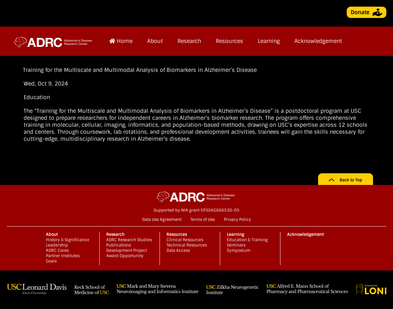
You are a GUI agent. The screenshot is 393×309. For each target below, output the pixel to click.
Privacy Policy (237, 219)
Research (189, 41)
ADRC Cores (57, 250)
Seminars (236, 245)
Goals (51, 261)
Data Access (178, 250)
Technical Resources (187, 245)
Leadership (57, 245)
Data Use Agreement (162, 219)
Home (121, 41)
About (155, 41)
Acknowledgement (318, 41)
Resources (229, 41)
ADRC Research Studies (129, 239)
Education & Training (247, 239)
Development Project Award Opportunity (126, 253)
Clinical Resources (185, 239)
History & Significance (67, 239)
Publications (118, 245)
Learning (269, 41)
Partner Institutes (63, 255)
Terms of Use (203, 219)
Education (37, 97)
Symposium (238, 250)
